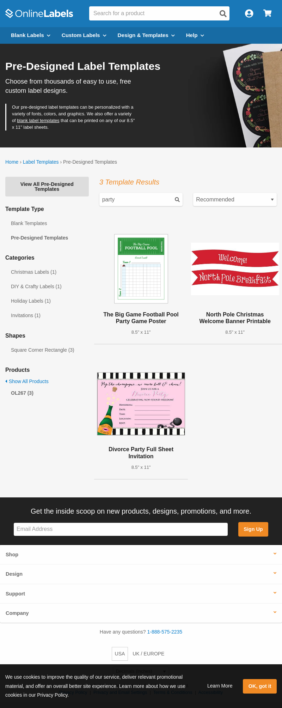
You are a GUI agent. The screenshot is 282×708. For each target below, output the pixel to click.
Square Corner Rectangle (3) (42, 350)
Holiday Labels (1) (31, 301)
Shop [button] (12, 554)
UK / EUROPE (148, 653)
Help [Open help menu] (195, 35)
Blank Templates (29, 223)
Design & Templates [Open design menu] (146, 35)
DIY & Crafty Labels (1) (36, 286)
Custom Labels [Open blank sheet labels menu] (84, 35)
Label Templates (41, 162)
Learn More (220, 686)
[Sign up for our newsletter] (121, 529)
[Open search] (223, 13)
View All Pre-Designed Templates (47, 186)
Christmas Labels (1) (33, 272)
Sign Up (253, 529)
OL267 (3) (22, 393)
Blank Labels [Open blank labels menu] (30, 35)
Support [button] (15, 594)
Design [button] (14, 574)
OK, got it (260, 686)
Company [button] (17, 613)
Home (11, 162)
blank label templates (38, 120)
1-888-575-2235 (165, 632)
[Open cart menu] (267, 13)
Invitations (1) (26, 315)
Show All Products (27, 381)
